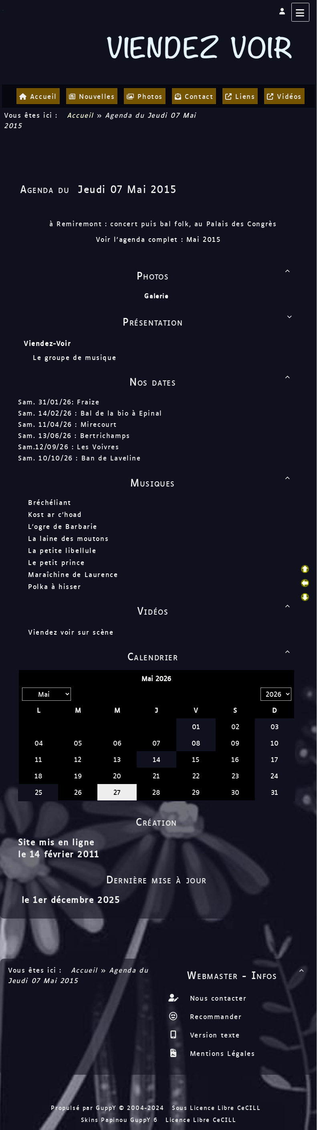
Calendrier (210, 656)
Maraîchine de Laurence (73, 574)
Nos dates (211, 381)
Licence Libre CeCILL (201, 1119)
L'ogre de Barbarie (62, 526)
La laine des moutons (68, 538)
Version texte (213, 1034)
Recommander (214, 1016)
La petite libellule (62, 550)
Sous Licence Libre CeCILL (217, 1107)
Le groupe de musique (76, 357)
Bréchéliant (49, 502)
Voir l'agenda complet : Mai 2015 (158, 239)
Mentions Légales (221, 1053)
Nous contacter (216, 998)
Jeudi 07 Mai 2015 (127, 189)
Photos (215, 275)
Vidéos (215, 610)
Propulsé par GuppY (85, 1107)
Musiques (211, 482)
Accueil (80, 115)
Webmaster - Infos (247, 975)
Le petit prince (56, 562)
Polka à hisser (54, 586)
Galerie (156, 296)
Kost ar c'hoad (55, 514)
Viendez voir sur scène (70, 632)
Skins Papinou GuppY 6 (122, 1119)
